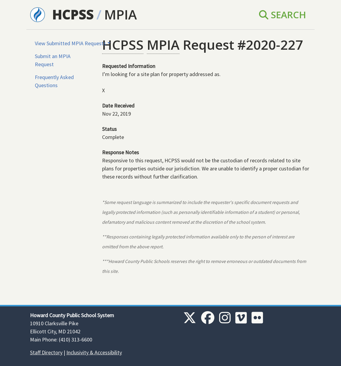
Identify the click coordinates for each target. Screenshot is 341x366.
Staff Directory (46, 352)
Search (282, 14)
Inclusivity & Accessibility (94, 352)
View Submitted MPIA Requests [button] (70, 43)
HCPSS (73, 14)
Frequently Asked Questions (54, 81)
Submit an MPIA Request (53, 60)
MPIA (120, 14)
